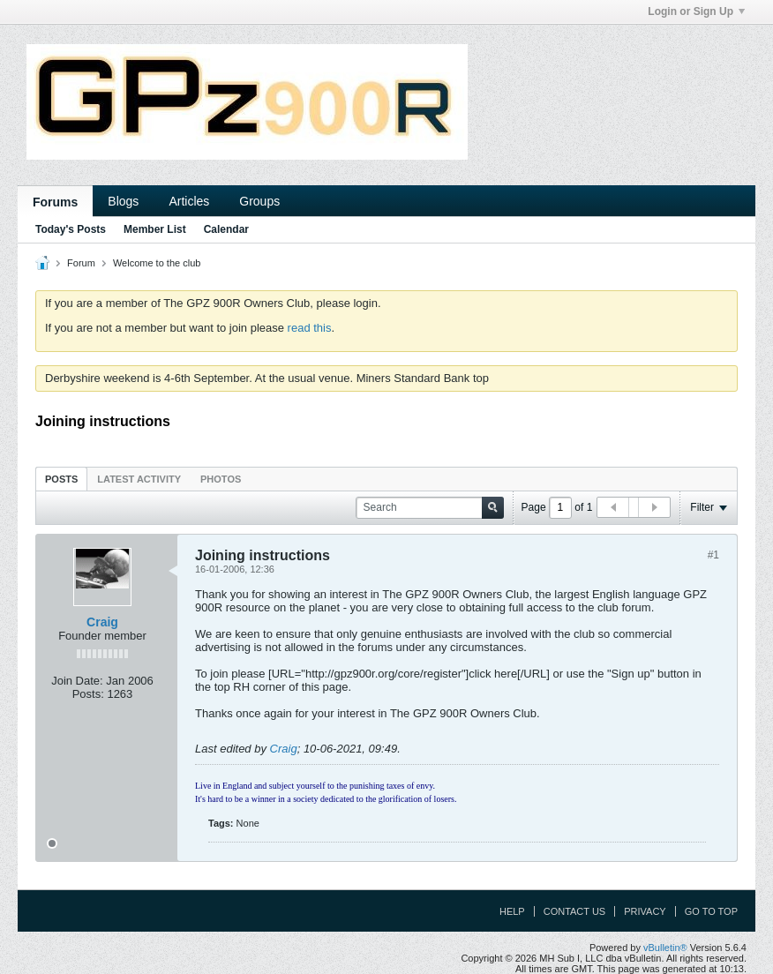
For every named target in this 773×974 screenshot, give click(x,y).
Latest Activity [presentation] (139, 479)
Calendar (226, 229)
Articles (189, 201)
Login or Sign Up (696, 11)
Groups (259, 201)
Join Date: (77, 680)
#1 (713, 555)
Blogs (123, 201)
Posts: (88, 694)
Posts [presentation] (61, 479)
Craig (102, 622)
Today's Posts (70, 229)
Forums (55, 202)
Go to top (711, 911)
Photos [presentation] (220, 479)
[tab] (61, 479)
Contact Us (575, 911)
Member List (155, 229)
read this (310, 327)
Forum (81, 263)
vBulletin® (665, 947)
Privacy (644, 911)
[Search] (430, 508)
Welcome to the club (156, 263)
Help (512, 911)
